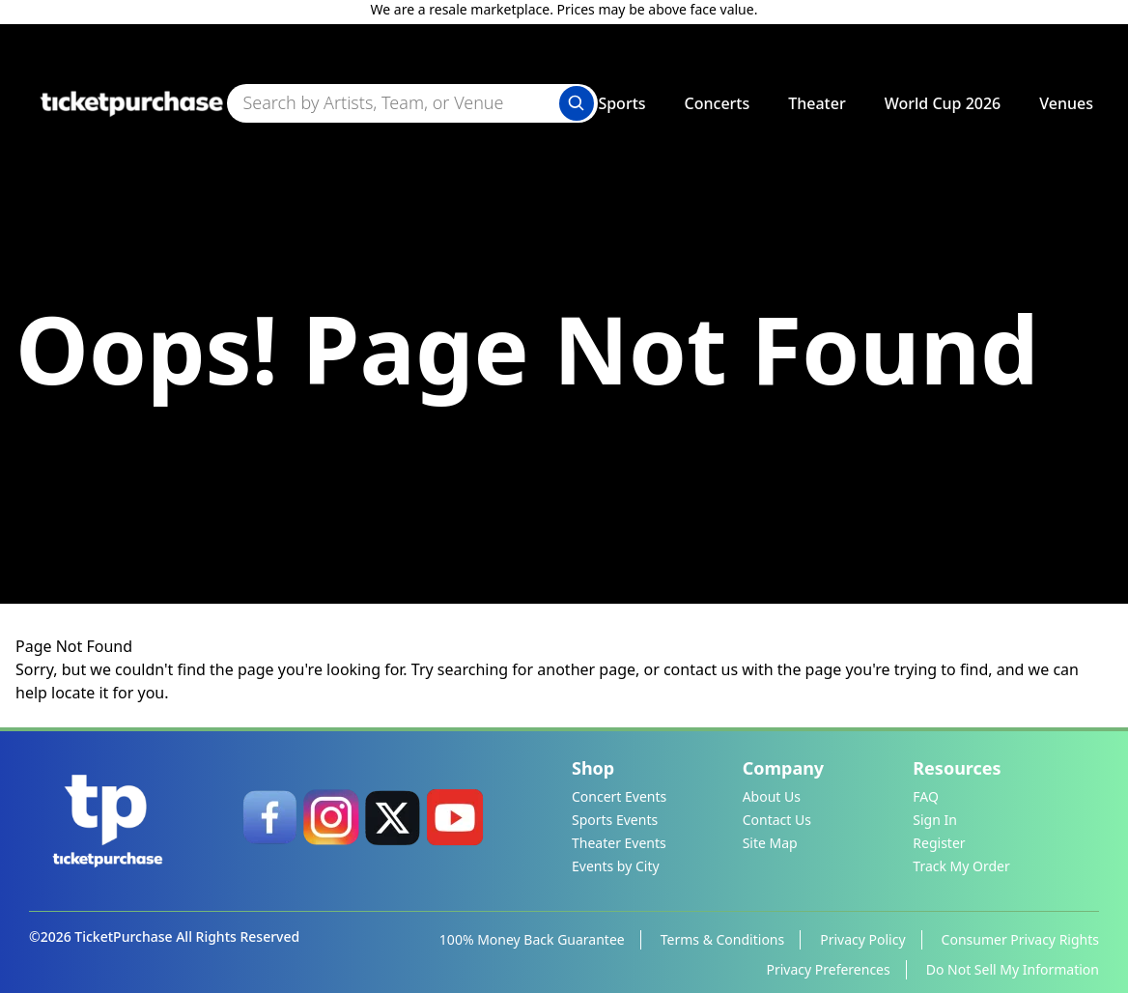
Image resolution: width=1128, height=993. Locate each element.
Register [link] (939, 843)
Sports (621, 103)
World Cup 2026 (943, 103)
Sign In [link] (935, 819)
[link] (269, 817)
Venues (1066, 103)
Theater (816, 103)
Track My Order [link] (961, 866)
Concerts (717, 103)
